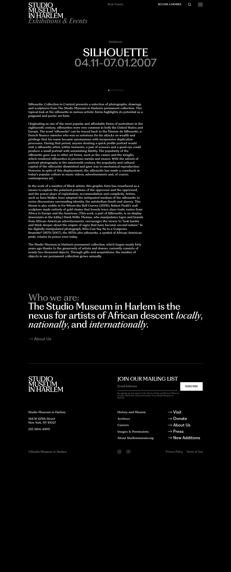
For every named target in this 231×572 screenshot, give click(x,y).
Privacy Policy (174, 563)
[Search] (189, 4)
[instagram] (119, 564)
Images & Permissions (133, 543)
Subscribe (191, 498)
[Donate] (187, 531)
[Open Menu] (200, 4)
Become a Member (169, 4)
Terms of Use (195, 563)
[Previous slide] (72, 131)
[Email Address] (147, 498)
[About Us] (187, 537)
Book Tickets (115, 4)
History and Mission (131, 524)
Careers (123, 537)
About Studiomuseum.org (135, 550)
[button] (109, 191)
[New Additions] (187, 550)
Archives (123, 530)
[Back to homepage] (45, 10)
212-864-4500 (39, 541)
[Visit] (187, 524)
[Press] (187, 544)
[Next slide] (159, 131)
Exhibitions (115, 41)
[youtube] (128, 564)
